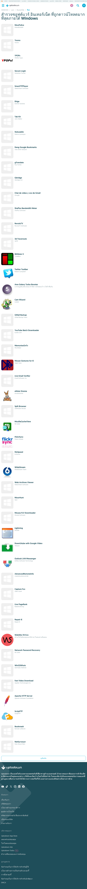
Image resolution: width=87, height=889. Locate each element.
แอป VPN (52, 1)
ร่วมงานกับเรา (6, 823)
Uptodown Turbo (9, 850)
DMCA (3, 882)
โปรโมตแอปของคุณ (8, 843)
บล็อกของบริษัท (7, 819)
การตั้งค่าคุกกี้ (6, 875)
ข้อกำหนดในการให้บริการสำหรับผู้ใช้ (15, 867)
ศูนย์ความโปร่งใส (7, 811)
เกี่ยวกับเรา (5, 800)
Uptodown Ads (7, 847)
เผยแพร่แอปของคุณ (8, 839)
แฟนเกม (71, 1)
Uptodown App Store (9, 836)
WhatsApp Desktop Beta (14, 1)
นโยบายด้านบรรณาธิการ (10, 808)
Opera (5, 1)
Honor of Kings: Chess (33, 1)
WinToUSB (65, 1)
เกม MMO (24, 1)
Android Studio (44, 1)
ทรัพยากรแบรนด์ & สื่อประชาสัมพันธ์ (14, 815)
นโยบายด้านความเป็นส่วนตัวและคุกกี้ (15, 871)
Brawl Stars (58, 1)
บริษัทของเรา (6, 804)
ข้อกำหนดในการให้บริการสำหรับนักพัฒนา (17, 879)
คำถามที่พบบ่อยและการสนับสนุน (13, 854)
